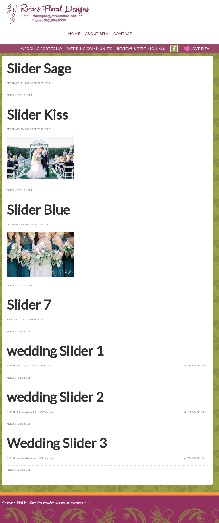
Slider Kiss (37, 114)
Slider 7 (29, 305)
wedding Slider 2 (55, 397)
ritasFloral (43, 83)
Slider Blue (38, 209)
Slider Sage (39, 68)
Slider (28, 95)
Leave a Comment (196, 365)
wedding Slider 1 (55, 351)
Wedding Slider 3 (57, 443)
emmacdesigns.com (80, 502)
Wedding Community (89, 48)
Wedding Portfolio (40, 48)
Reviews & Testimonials (141, 48)
